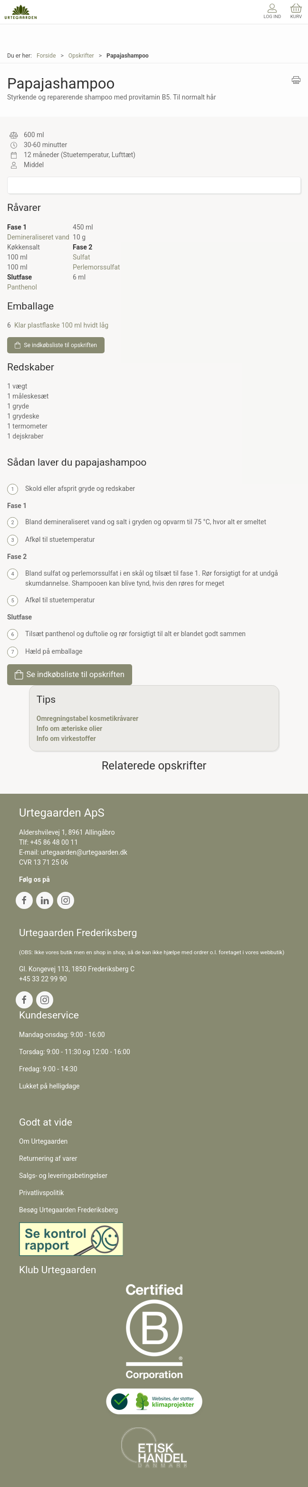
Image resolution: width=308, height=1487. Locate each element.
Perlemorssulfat (96, 267)
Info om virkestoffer (66, 738)
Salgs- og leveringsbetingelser (63, 1175)
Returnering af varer (48, 1158)
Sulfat (81, 257)
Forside (46, 55)
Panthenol (22, 287)
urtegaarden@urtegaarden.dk (83, 852)
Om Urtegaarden (43, 1141)
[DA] (20, 12)
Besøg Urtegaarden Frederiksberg (68, 1210)
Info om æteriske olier (69, 728)
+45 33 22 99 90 (43, 979)
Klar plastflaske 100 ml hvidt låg (61, 325)
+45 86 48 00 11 (54, 842)
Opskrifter (81, 55)
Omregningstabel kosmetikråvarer (87, 718)
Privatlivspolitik (41, 1193)
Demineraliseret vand (38, 237)
